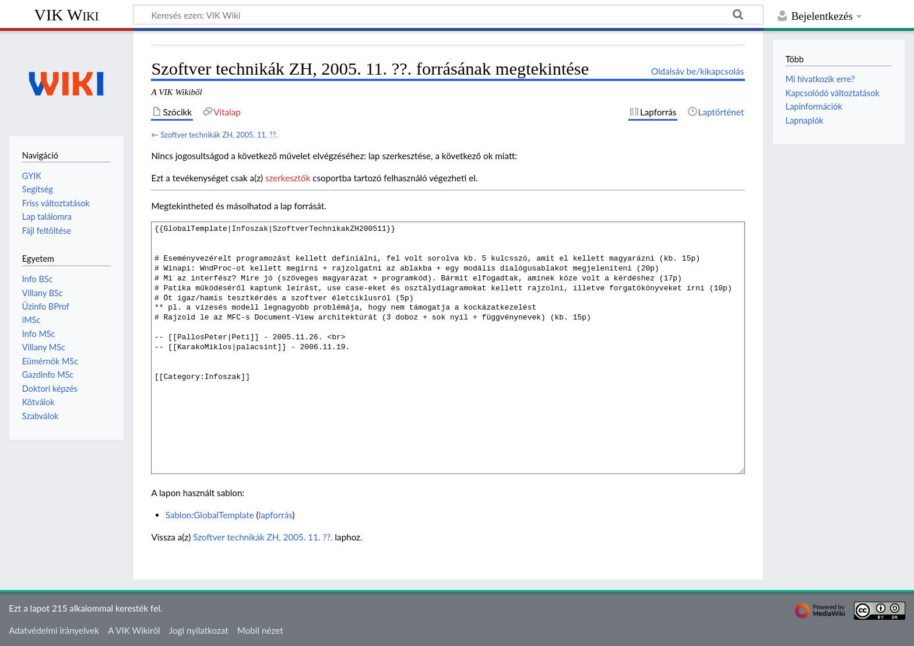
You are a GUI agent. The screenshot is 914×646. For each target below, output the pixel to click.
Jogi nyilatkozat (198, 630)
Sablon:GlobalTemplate (210, 515)
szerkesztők (287, 178)
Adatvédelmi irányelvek (54, 630)
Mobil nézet (260, 630)
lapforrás (276, 515)
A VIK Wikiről (134, 630)
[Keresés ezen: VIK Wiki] (448, 14)
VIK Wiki (66, 15)
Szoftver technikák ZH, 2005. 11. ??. (218, 134)
